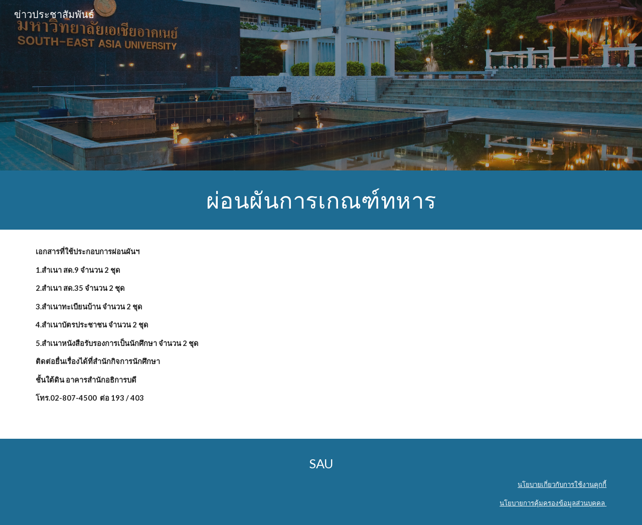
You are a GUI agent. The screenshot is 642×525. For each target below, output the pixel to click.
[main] (321, 200)
